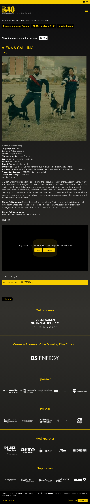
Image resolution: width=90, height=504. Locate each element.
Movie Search (66, 26)
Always (49, 250)
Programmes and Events (40, 20)
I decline (73, 500)
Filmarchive (24, 20)
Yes (38, 250)
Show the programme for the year (20, 38)
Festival (15, 20)
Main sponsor (45, 310)
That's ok (83, 500)
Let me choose (8, 500)
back (8, 299)
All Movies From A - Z (43, 26)
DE (87, 2)
